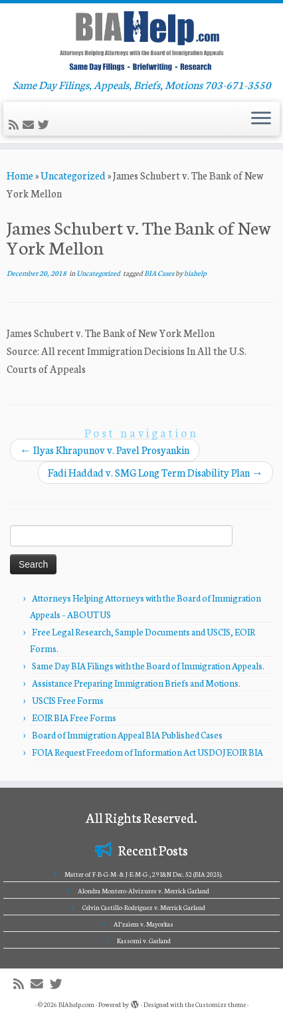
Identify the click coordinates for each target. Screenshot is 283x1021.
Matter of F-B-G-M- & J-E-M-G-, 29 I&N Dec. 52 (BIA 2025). (143, 874)
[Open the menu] (261, 119)
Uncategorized (73, 175)
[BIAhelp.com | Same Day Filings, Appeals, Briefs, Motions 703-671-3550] (141, 40)
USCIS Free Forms (68, 700)
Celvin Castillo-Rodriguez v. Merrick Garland (143, 907)
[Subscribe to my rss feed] (16, 125)
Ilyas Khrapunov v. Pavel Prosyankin (104, 450)
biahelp (195, 273)
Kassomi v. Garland (144, 940)
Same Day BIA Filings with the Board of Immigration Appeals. (148, 665)
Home (20, 175)
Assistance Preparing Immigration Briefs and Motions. (136, 683)
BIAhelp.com (76, 1004)
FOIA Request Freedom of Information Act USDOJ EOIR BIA (147, 752)
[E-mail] (30, 125)
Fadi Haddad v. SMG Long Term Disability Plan (155, 472)
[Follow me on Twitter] (45, 125)
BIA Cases (159, 273)
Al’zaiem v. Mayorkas (143, 924)
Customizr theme (220, 1004)
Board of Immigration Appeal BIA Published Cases (127, 735)
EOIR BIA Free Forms (74, 717)
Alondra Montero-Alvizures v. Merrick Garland (143, 890)
